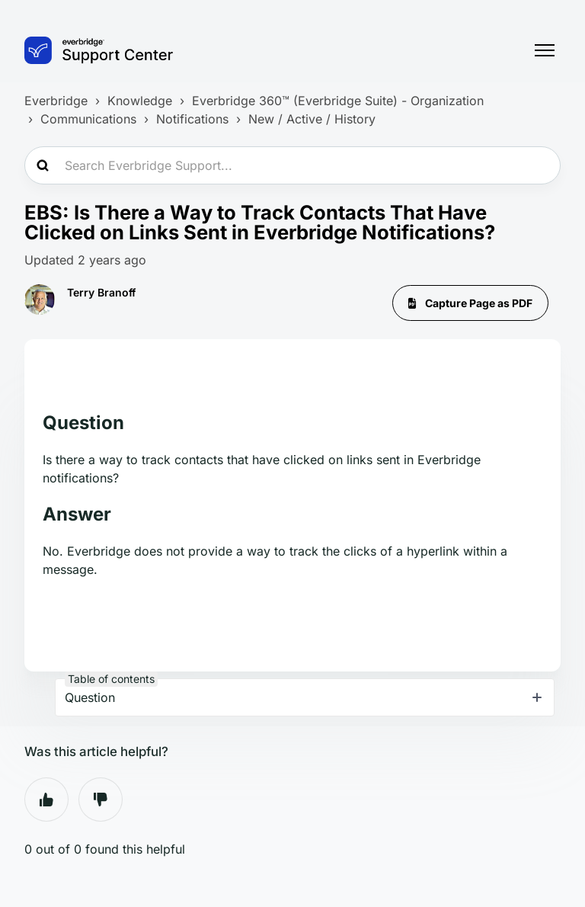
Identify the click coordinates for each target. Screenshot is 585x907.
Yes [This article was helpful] (46, 799)
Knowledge (139, 100)
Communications (88, 119)
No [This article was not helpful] (100, 799)
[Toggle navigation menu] (545, 50)
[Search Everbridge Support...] (292, 165)
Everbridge (56, 100)
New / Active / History (312, 119)
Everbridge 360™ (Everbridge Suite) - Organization (338, 100)
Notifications (192, 119)
